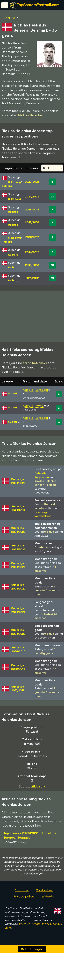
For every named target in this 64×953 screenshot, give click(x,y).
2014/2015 (32, 252)
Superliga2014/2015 (18, 651)
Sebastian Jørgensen (41, 477)
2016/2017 (32, 237)
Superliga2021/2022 (18, 482)
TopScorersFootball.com (38, 4)
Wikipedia (38, 788)
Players (8, 18)
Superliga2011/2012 (18, 690)
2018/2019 (32, 209)
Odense (13, 212)
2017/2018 (32, 222)
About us (22, 892)
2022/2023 (32, 181)
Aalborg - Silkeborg (35, 391)
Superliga (14, 395)
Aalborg (7, 186)
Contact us (44, 892)
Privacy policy (23, 898)
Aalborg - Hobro (33, 407)
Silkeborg (14, 182)
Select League (32, 949)
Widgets (48, 898)
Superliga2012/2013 (18, 669)
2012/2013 (32, 265)
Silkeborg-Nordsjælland (42, 515)
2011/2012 (32, 278)
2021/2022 (32, 196)
